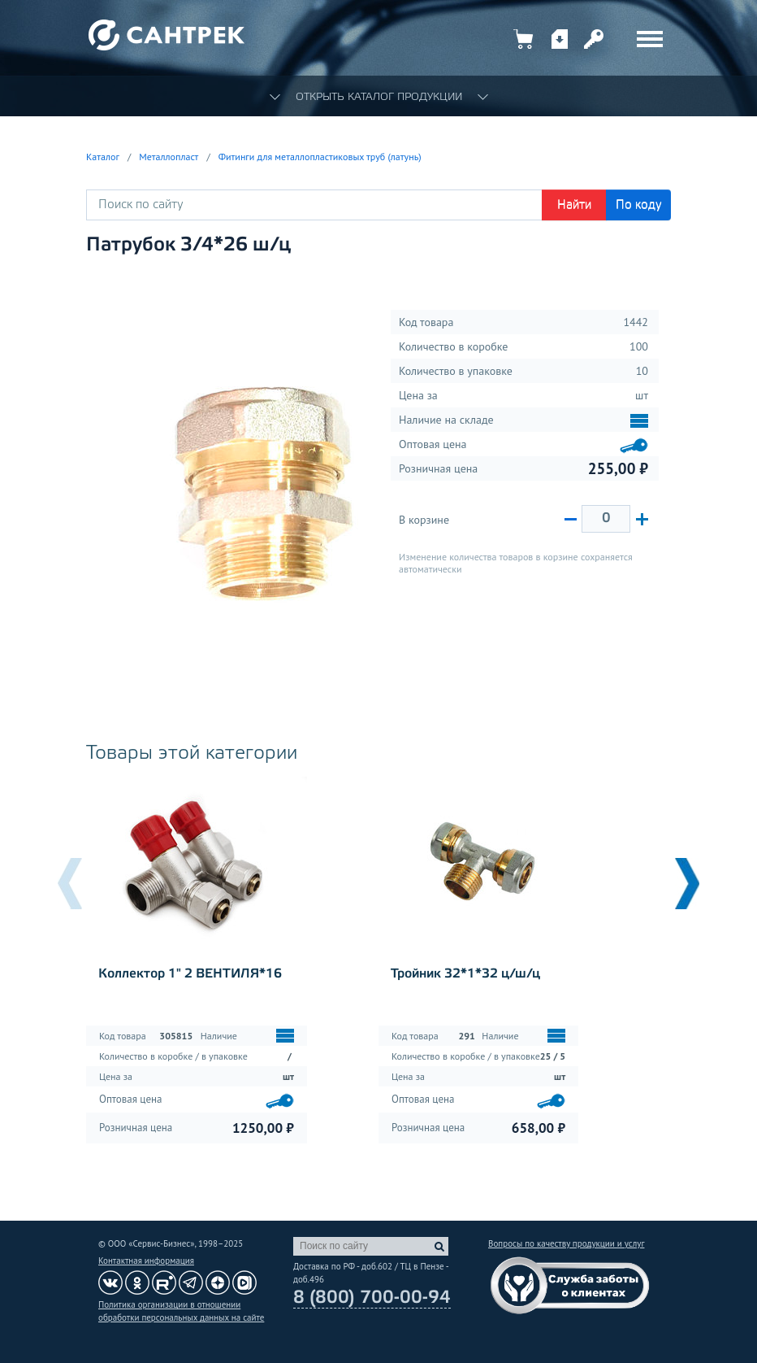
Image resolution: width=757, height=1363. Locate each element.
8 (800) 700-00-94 (372, 1298)
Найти (574, 205)
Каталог (102, 156)
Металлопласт (168, 156)
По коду (639, 205)
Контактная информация (146, 1260)
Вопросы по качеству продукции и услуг (566, 1243)
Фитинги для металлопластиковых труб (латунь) (320, 156)
